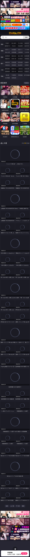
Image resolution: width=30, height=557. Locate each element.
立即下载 (24, 553)
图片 (2, 63)
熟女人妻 (7, 52)
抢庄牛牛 (27, 46)
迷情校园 (7, 71)
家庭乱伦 (14, 68)
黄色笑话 (20, 71)
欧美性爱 (27, 56)
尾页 (23, 506)
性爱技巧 (27, 71)
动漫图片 (27, 62)
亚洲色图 (14, 62)
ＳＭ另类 (27, 52)
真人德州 (14, 43)
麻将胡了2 (7, 46)
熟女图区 (20, 65)
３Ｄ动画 (27, 49)
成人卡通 (20, 56)
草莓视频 (20, 75)
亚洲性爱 (7, 56)
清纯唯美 (14, 65)
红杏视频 (7, 78)
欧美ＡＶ (20, 49)
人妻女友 (20, 68)
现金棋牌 (20, 46)
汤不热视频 (27, 75)
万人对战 (20, 43)
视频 (2, 51)
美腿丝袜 (7, 65)
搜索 (26, 37)
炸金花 (14, 46)
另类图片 (27, 65)
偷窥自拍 (7, 62)
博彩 (2, 44)
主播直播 (20, 52)
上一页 (12, 506)
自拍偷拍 (14, 49)
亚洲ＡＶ (7, 49)
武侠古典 (27, 68)
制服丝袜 (7, 58)
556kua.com (15, 33)
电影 (2, 57)
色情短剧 (14, 78)
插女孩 (7, 75)
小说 (2, 70)
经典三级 (14, 58)
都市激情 (7, 68)
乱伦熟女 (20, 58)
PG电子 (7, 43)
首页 (7, 506)
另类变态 (27, 58)
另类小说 (14, 71)
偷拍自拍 (14, 56)
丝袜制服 (14, 52)
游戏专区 (27, 43)
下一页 (18, 506)
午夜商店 (14, 75)
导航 (2, 76)
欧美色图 (20, 62)
